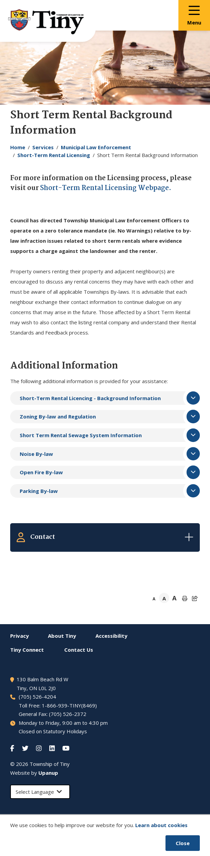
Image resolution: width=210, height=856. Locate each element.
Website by (34, 772)
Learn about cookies (161, 825)
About (62, 635)
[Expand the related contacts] (105, 537)
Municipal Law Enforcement (96, 147)
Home (17, 147)
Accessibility (111, 635)
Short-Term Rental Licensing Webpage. (105, 188)
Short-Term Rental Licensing (53, 155)
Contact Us (78, 649)
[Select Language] (40, 792)
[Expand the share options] (195, 598)
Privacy (19, 635)
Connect (27, 649)
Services (43, 147)
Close (183, 843)
